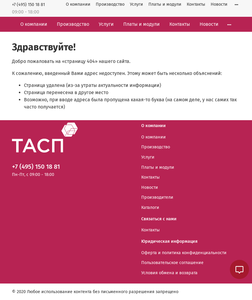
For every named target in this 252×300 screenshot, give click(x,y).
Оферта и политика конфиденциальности (184, 252)
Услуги (136, 4)
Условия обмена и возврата (169, 272)
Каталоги (150, 207)
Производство (110, 4)
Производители (157, 197)
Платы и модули (164, 4)
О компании (78, 4)
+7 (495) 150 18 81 (28, 4)
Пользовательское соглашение (172, 262)
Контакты (196, 4)
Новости (219, 4)
